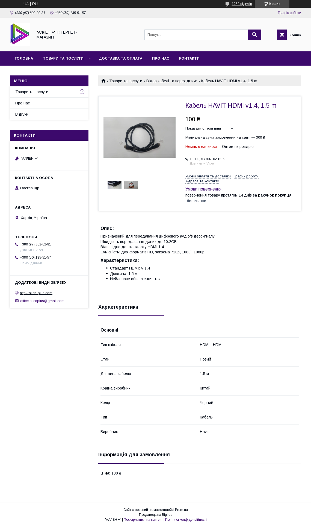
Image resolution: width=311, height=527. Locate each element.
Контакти (189, 58)
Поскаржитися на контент (143, 520)
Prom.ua (181, 510)
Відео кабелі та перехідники (171, 81)
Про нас (160, 58)
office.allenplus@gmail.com (42, 300)
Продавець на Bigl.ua (155, 515)
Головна (24, 58)
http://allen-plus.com (36, 293)
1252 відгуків (242, 4)
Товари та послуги (63, 58)
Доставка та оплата (120, 58)
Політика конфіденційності (186, 520)
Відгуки (21, 114)
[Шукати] (254, 35)
